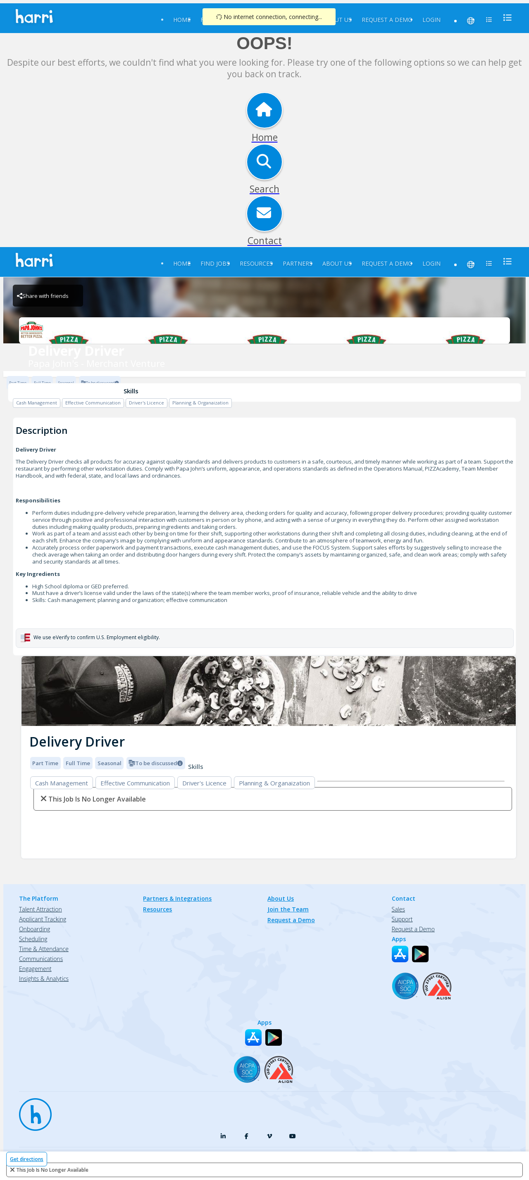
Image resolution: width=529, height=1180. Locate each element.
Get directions (26, 1159)
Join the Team (288, 909)
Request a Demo (387, 20)
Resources (256, 263)
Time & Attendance (44, 949)
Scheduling (33, 939)
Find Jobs (215, 263)
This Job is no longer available (52, 1169)
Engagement (35, 969)
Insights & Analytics (44, 979)
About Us (337, 20)
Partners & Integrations (177, 898)
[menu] (505, 17)
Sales (398, 909)
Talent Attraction (40, 909)
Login (431, 20)
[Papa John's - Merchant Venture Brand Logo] (264, 330)
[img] (268, 691)
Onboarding (34, 929)
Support (402, 919)
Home (182, 20)
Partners (297, 263)
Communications (41, 959)
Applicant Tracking (42, 919)
